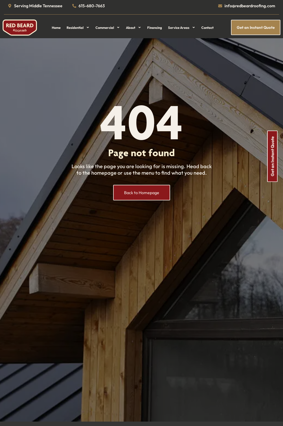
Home (56, 27)
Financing (154, 27)
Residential (78, 27)
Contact (207, 27)
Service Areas (181, 27)
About (133, 27)
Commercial (107, 27)
